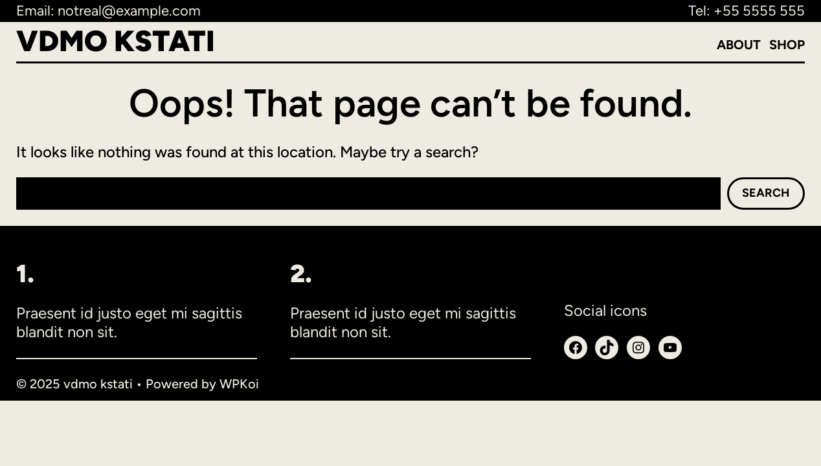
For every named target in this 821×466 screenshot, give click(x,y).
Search (766, 193)
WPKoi (239, 384)
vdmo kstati (115, 40)
